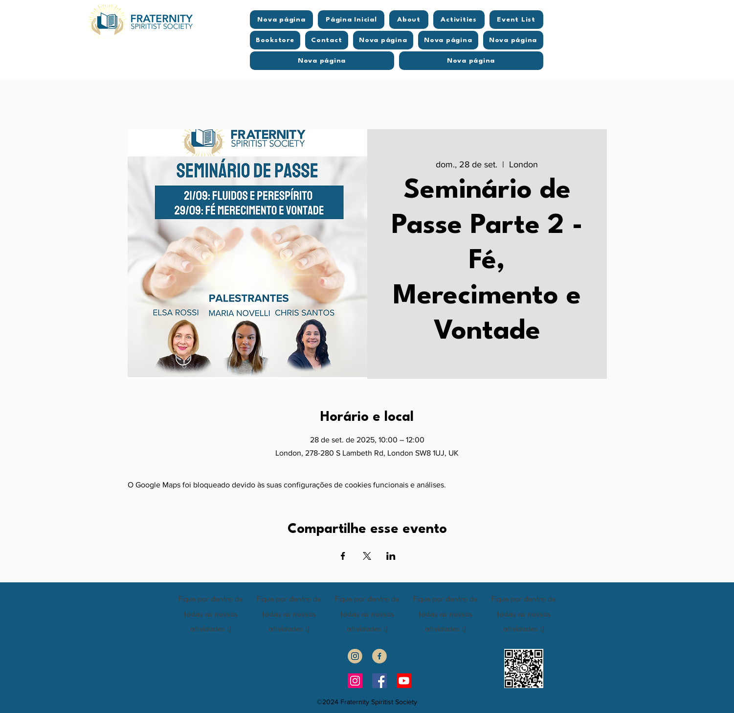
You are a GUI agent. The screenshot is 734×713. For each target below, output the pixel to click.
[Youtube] (404, 680)
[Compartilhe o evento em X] (367, 556)
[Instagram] (355, 680)
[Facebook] (379, 680)
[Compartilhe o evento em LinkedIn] (391, 556)
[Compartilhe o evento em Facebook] (343, 556)
